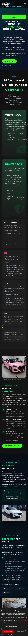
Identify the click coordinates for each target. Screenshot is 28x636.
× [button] (26, 610)
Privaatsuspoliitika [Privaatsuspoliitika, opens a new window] (22, 620)
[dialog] (14, 622)
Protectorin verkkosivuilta (9, 486)
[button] (14, 629)
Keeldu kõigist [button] (20, 631)
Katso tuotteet (9, 61)
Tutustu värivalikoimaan (12, 446)
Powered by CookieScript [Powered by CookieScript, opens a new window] (6, 634)
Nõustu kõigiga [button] (8, 631)
